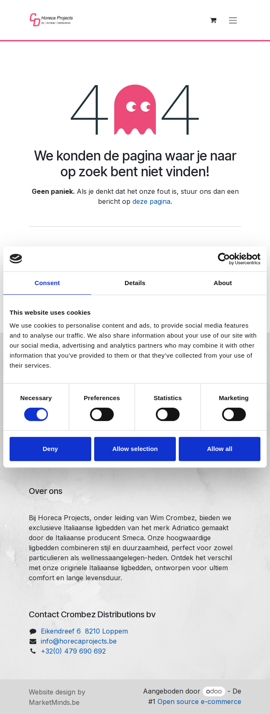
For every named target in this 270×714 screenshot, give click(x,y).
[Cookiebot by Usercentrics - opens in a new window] (224, 259)
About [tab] (223, 282)
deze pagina (151, 201)
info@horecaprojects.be (79, 641)
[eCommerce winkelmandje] (213, 20)
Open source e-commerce (199, 701)
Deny (50, 448)
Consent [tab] (47, 282)
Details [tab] (135, 282)
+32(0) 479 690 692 (73, 651)
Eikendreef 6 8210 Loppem (84, 631)
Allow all (219, 448)
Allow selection (135, 448)
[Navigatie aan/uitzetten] (233, 20)
